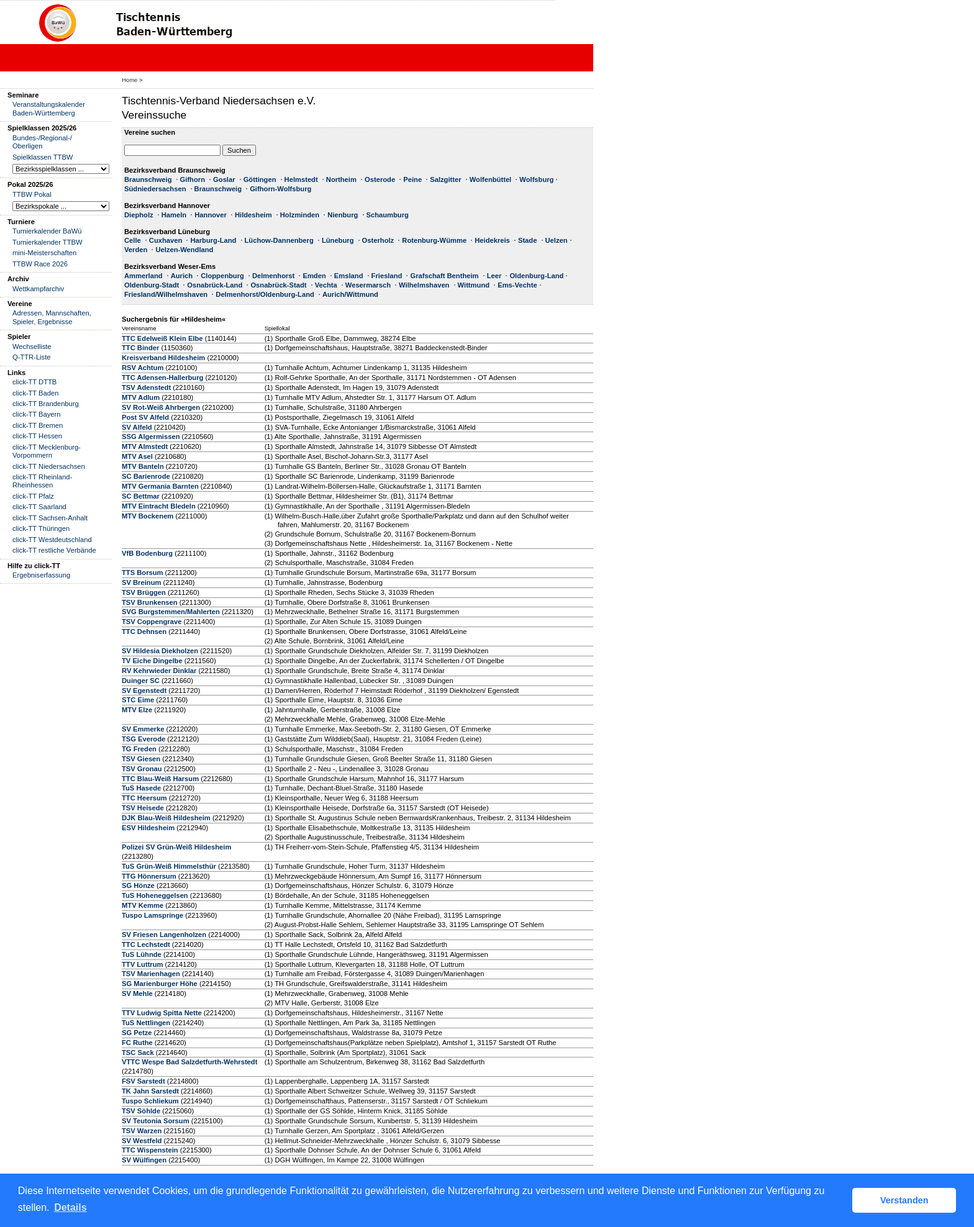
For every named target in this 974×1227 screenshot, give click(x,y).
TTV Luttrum (142, 964)
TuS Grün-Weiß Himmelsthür (169, 866)
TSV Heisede (143, 808)
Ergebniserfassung (41, 575)
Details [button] (70, 1207)
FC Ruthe (137, 1042)
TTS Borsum (142, 572)
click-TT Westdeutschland (52, 539)
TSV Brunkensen (150, 602)
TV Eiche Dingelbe (152, 660)
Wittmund (473, 285)
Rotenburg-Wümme (434, 240)
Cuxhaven (165, 240)
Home (129, 79)
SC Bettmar (141, 496)
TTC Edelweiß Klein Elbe (162, 338)
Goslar (224, 179)
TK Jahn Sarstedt (150, 1091)
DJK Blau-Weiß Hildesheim (166, 818)
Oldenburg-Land (536, 275)
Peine (412, 179)
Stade (527, 240)
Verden (135, 249)
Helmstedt (301, 179)
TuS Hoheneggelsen (155, 895)
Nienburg (342, 215)
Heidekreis (492, 240)
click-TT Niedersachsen (48, 466)
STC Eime (138, 700)
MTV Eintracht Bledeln (159, 506)
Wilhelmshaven (424, 285)
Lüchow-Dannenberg (279, 240)
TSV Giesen (141, 759)
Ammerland (143, 275)
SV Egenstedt (144, 690)
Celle (132, 240)
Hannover (210, 215)
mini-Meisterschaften (44, 252)
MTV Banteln (143, 466)
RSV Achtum (142, 367)
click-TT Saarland (39, 506)
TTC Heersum (144, 798)
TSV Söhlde (141, 1111)
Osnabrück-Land (214, 285)
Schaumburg (387, 215)
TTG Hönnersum (149, 876)
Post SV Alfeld (145, 417)
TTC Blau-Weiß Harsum (160, 778)
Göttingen (260, 179)
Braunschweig (147, 179)
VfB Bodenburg (147, 553)
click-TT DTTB (34, 382)
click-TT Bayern (36, 414)
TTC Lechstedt (146, 944)
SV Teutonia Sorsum (155, 1121)
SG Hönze (138, 885)
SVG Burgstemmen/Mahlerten (171, 611)
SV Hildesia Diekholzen (160, 650)
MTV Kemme (142, 905)
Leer (494, 275)
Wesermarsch (368, 285)
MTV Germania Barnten (160, 486)
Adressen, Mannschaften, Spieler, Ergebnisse (51, 317)
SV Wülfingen (144, 1160)
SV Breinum (141, 582)
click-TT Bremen (37, 425)
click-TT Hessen (37, 436)
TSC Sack (138, 1052)
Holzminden (299, 215)
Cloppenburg (222, 275)
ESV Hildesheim (148, 827)
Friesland (387, 275)
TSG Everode (143, 739)
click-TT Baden (35, 393)
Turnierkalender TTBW (47, 242)
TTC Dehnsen (144, 631)
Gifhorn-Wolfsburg (280, 188)
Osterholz (378, 240)
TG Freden (139, 749)
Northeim (341, 179)
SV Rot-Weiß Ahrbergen (161, 407)
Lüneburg (338, 240)
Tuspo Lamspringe (152, 915)
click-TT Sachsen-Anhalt (50, 518)
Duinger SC (141, 680)
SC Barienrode (146, 476)
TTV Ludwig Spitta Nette (162, 1012)
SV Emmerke (143, 729)
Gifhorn (192, 179)
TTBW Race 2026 (40, 264)
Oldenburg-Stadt (151, 285)
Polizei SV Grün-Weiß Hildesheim (176, 847)
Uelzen (556, 240)
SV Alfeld (137, 427)
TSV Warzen (142, 1130)
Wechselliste (32, 346)
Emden (314, 275)
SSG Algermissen (151, 436)
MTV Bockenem (147, 516)
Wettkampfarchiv (38, 288)
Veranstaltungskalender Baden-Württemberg (48, 108)
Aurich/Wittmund (350, 294)
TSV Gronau (142, 768)
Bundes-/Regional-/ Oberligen (42, 142)
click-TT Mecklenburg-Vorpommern (46, 451)
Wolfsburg (536, 179)
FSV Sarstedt (143, 1081)
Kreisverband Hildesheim (163, 357)
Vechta (326, 285)
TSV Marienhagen (151, 973)
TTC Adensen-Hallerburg (162, 377)
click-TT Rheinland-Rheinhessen (42, 481)
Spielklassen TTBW (42, 157)
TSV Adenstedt (146, 387)
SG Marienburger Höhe (160, 983)
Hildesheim (253, 215)
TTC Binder (140, 347)
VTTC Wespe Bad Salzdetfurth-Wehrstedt (189, 1062)
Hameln (174, 215)
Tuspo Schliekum (150, 1101)
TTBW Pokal (32, 194)
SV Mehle (137, 993)
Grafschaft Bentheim (444, 275)
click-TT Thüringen (41, 528)
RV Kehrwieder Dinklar (159, 670)
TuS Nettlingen (146, 1022)
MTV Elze (137, 709)
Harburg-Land (213, 240)
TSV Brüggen (144, 592)
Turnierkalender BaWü (47, 231)
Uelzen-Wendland (184, 249)
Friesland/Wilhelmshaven (165, 294)
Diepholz (138, 215)
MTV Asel (137, 456)
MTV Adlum (141, 397)
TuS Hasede (141, 788)
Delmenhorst (273, 275)
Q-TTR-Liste (31, 357)
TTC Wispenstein (150, 1150)
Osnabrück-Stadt (278, 285)
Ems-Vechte (517, 285)
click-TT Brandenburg (45, 403)
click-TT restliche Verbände (54, 550)
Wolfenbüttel (491, 179)
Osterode (380, 179)
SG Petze (137, 1032)
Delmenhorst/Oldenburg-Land (265, 294)
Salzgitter (445, 179)
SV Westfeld (142, 1140)
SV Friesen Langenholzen (164, 934)
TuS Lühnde (142, 954)
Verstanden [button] (904, 1200)
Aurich (182, 275)
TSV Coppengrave (151, 621)
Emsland (348, 275)
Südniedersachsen (155, 188)
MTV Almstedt (145, 446)
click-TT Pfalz (33, 496)
